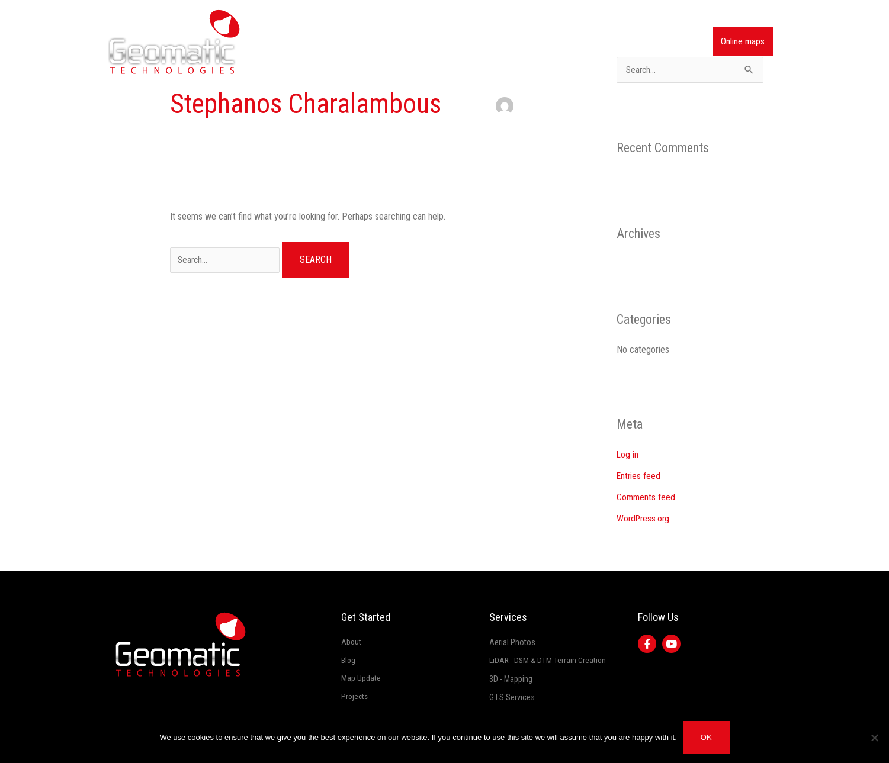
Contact (678, 41)
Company (445, 41)
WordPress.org (644, 518)
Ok (706, 737)
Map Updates (568, 41)
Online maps (742, 41)
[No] (874, 737)
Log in (628, 455)
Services (509, 41)
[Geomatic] (173, 41)
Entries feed (639, 476)
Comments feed (646, 497)
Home (397, 41)
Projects (628, 41)
